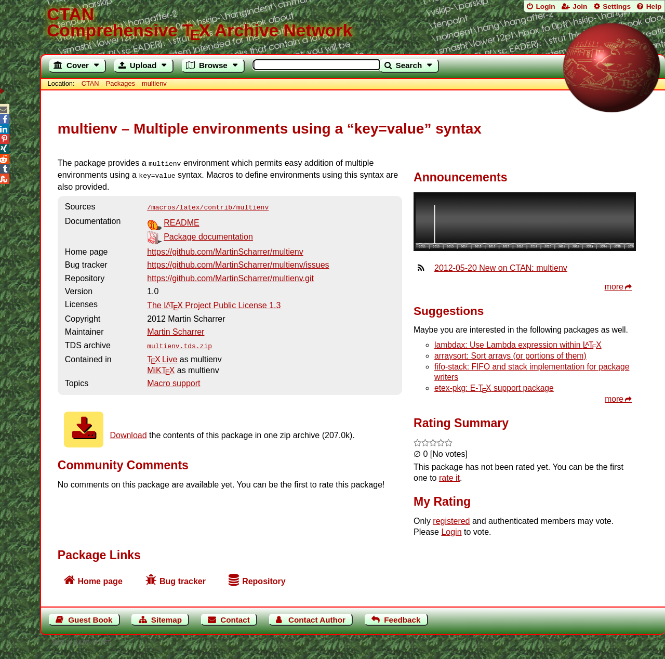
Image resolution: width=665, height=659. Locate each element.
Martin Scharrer (175, 328)
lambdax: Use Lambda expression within (518, 344)
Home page (100, 581)
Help (654, 6)
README (181, 219)
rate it (449, 477)
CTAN (90, 83)
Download (128, 431)
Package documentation (208, 233)
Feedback (402, 619)
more (614, 286)
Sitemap (166, 619)
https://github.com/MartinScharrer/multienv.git (230, 275)
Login (545, 6)
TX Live (162, 355)
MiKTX (161, 366)
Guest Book (90, 619)
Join (580, 6)
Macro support (173, 379)
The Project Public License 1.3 (214, 302)
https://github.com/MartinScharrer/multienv (225, 248)
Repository (264, 581)
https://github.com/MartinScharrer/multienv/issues (238, 261)
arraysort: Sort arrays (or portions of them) (510, 355)
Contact (235, 619)
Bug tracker (182, 581)
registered (451, 521)
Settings (617, 6)
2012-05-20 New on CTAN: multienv (500, 267)
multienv (154, 83)
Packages (121, 83)
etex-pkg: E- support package (494, 388)
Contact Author (316, 619)
